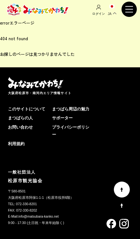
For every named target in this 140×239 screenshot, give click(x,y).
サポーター (62, 118)
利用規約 (16, 144)
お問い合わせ (20, 127)
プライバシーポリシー (70, 131)
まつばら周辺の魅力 (70, 109)
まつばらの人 (20, 118)
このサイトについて (26, 109)
